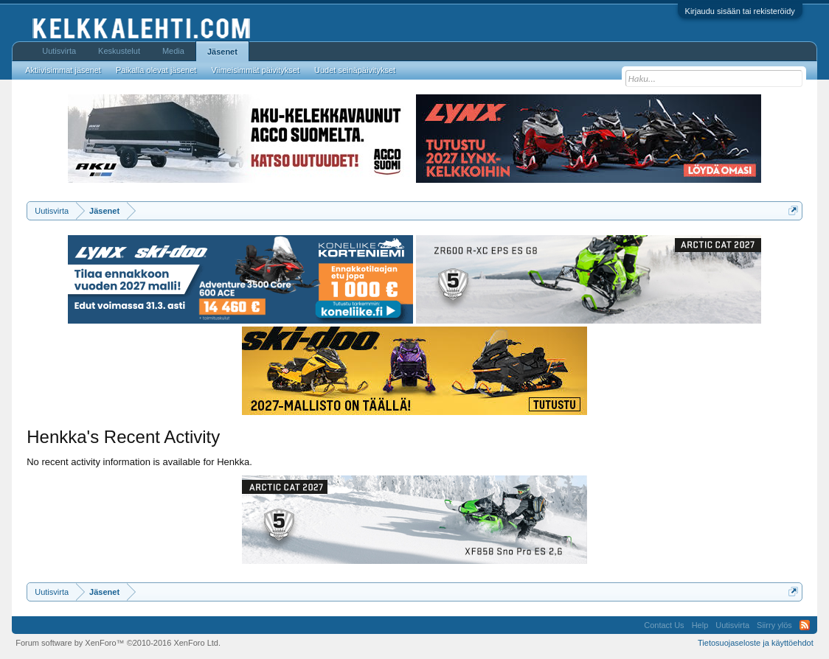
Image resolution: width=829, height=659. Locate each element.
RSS (804, 625)
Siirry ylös (774, 625)
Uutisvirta (59, 50)
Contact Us (664, 625)
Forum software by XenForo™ (118, 642)
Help (700, 625)
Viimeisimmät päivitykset (255, 70)
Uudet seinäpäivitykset (354, 70)
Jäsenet (222, 51)
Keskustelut (119, 50)
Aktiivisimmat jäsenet (63, 70)
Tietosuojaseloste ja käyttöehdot (756, 642)
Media (173, 50)
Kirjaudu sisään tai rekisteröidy (740, 11)
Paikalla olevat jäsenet (156, 70)
